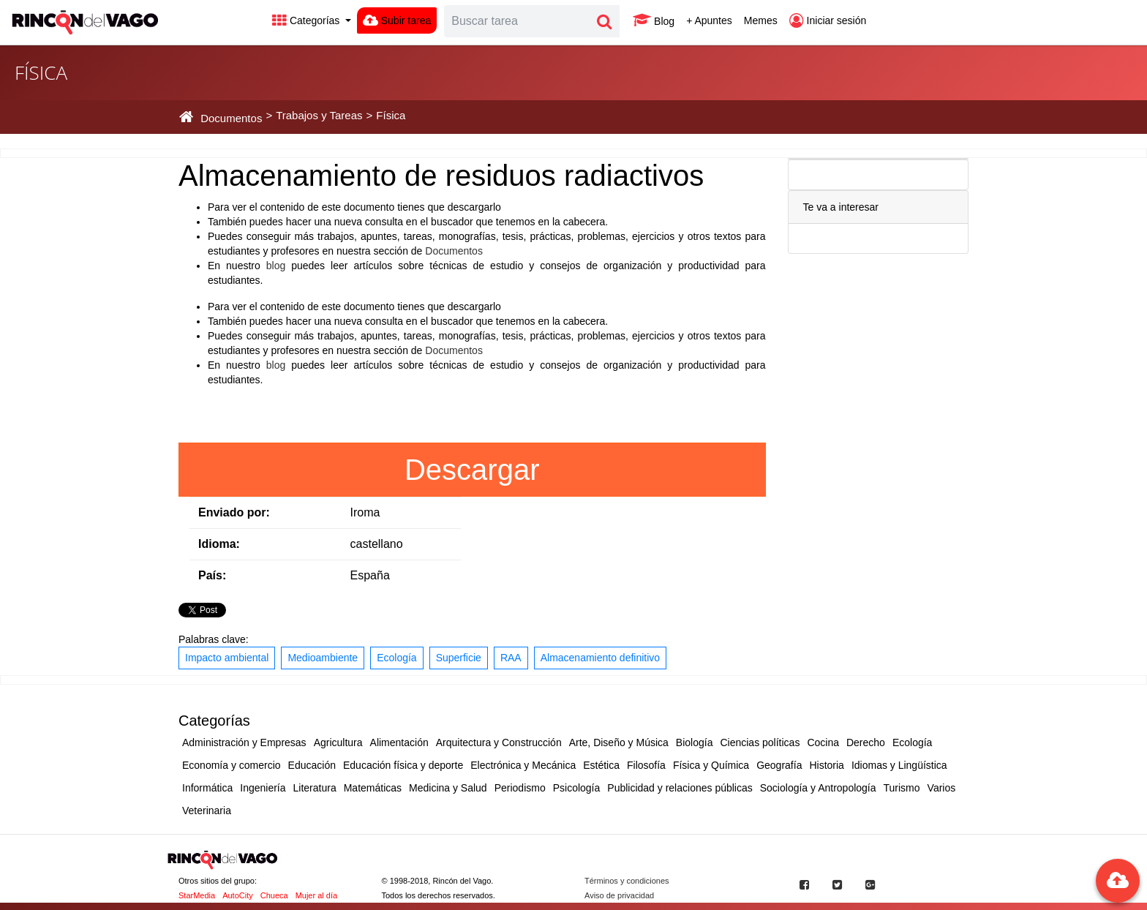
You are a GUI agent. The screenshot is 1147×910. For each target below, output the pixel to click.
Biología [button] (694, 742)
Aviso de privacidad (619, 895)
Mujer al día (316, 895)
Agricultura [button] (338, 742)
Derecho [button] (865, 742)
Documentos (454, 251)
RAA (511, 657)
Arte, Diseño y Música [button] (619, 742)
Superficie (458, 657)
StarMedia (196, 895)
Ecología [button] (912, 742)
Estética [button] (601, 765)
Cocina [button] (823, 742)
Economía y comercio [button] (231, 765)
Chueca (274, 895)
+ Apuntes (709, 20)
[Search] (517, 21)
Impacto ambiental (226, 657)
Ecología (396, 657)
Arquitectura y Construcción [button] (499, 742)
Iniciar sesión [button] (828, 20)
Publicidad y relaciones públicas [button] (679, 788)
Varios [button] (942, 788)
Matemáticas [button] (373, 788)
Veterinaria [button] (206, 810)
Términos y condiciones (626, 880)
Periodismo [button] (520, 788)
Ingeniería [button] (262, 788)
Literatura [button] (314, 788)
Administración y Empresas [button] (244, 742)
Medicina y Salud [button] (448, 788)
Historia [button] (826, 765)
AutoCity (237, 895)
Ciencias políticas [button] (760, 742)
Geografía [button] (779, 765)
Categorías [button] (307, 20)
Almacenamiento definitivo (600, 657)
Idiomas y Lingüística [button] (899, 765)
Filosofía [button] (646, 765)
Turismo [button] (902, 788)
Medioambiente (322, 657)
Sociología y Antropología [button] (818, 788)
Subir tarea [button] (397, 20)
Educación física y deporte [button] (403, 765)
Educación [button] (312, 765)
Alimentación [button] (399, 742)
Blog (653, 20)
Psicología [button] (577, 788)
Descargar (472, 470)
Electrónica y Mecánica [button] (523, 765)
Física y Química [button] (711, 765)
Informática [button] (207, 788)
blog (275, 265)
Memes (761, 20)
